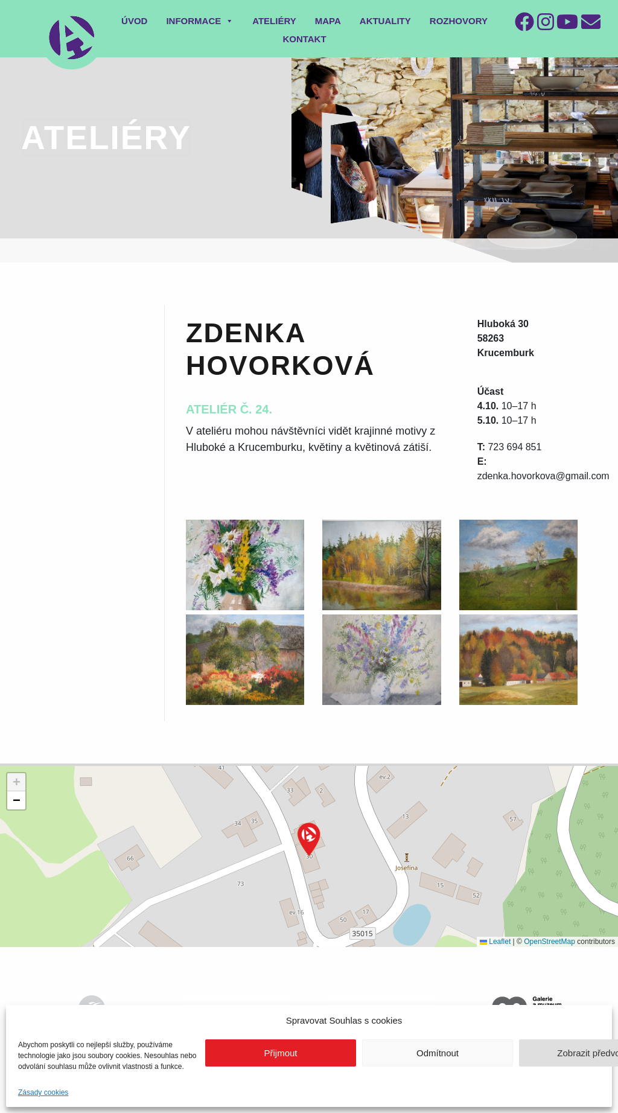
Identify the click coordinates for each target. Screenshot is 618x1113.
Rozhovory (459, 21)
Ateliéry (274, 21)
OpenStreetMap (549, 941)
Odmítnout (437, 1053)
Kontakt (304, 39)
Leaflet (495, 941)
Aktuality (385, 21)
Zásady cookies (43, 1092)
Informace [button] (200, 21)
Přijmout (280, 1053)
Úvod (134, 21)
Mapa (328, 21)
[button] (309, 839)
